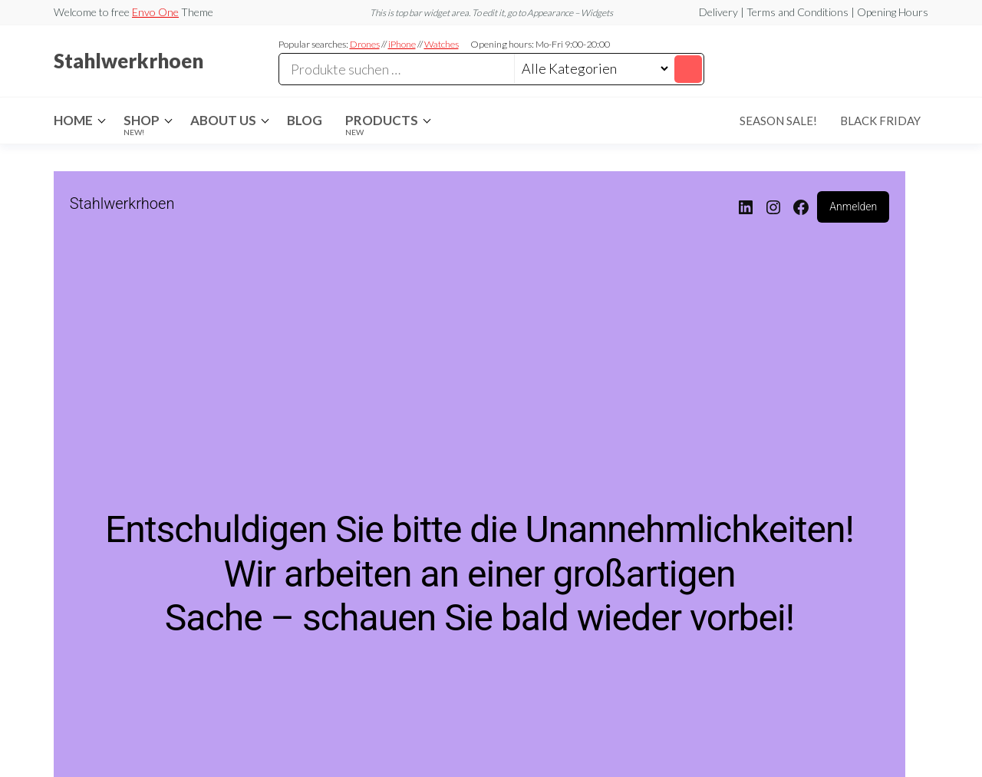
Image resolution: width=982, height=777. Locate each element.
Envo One (155, 11)
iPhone (402, 44)
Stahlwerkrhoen (128, 60)
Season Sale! (778, 120)
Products (381, 124)
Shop (142, 124)
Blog (304, 120)
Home (73, 120)
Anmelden (853, 206)
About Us (223, 120)
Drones (365, 44)
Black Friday (880, 120)
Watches (441, 44)
